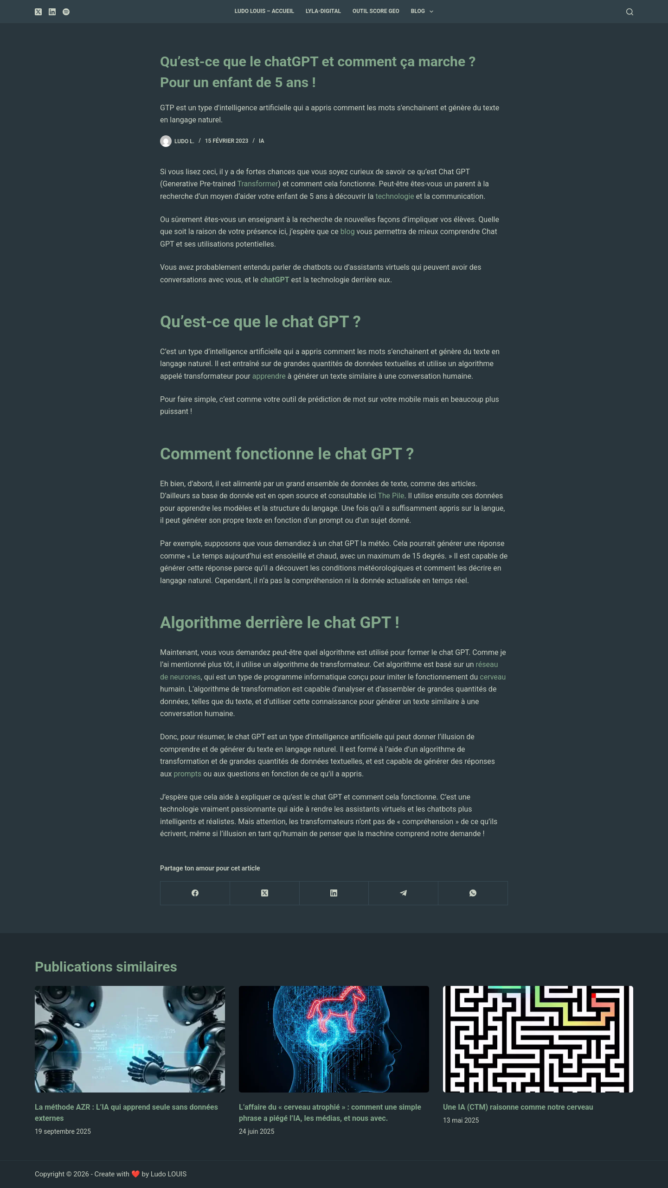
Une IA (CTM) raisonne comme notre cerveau (518, 1107)
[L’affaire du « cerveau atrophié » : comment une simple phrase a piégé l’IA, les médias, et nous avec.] (334, 1039)
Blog (424, 11)
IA (261, 141)
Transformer (257, 183)
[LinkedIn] (52, 11)
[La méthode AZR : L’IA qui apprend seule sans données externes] (130, 1039)
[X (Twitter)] (38, 11)
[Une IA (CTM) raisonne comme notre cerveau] (538, 1039)
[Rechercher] (629, 11)
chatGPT (274, 279)
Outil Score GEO (376, 11)
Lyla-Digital (323, 11)
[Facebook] (195, 893)
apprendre (269, 376)
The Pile (391, 495)
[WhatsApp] (473, 893)
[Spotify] (66, 11)
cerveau (493, 677)
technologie (394, 196)
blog (347, 231)
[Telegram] (403, 893)
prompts (188, 773)
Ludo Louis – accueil (264, 11)
